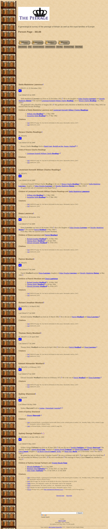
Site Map (59, 47)
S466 (28, 483)
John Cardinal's (52, 527)
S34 (28, 481)
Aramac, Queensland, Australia (49, 408)
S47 (28, 123)
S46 (28, 422)
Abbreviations (50, 47)
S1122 (29, 489)
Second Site (59, 527)
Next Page (79, 47)
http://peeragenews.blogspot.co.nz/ (53, 489)
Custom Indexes (38, 47)
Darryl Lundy (62, 521)
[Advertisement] (62, 67)
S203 (28, 485)
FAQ (29, 47)
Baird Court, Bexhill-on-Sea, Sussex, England (59, 146)
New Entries (22, 47)
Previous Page (69, 47)
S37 (28, 487)
